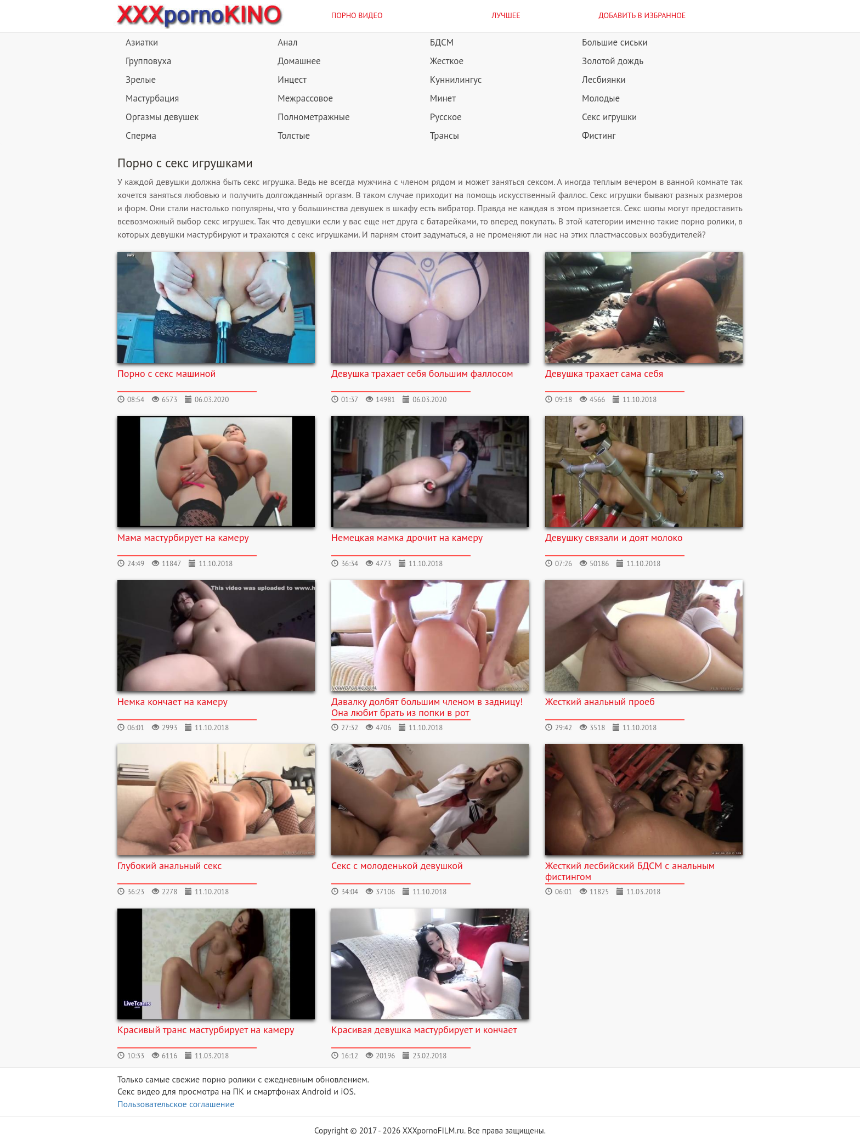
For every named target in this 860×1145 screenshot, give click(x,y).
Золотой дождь (612, 61)
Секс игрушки (609, 117)
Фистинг (598, 135)
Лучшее (506, 15)
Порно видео (357, 15)
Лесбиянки (604, 80)
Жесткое (446, 61)
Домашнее (299, 61)
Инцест (292, 80)
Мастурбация (152, 98)
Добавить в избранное (642, 15)
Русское (446, 117)
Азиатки (142, 42)
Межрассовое (305, 98)
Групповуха (148, 61)
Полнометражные (313, 117)
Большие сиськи (615, 42)
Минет (443, 98)
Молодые (601, 98)
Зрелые (141, 80)
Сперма (141, 135)
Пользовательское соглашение (175, 1103)
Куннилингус (456, 80)
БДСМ (442, 42)
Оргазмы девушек (162, 117)
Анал (287, 42)
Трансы (444, 135)
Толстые (294, 135)
